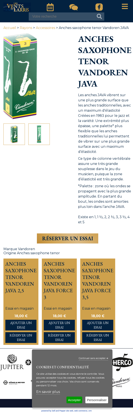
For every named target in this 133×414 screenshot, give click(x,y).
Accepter (74, 400)
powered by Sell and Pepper (53, 411)
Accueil (9, 28)
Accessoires (45, 28)
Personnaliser (97, 400)
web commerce (80, 411)
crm (90, 411)
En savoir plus (48, 392)
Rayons (26, 28)
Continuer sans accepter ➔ (93, 358)
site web (69, 411)
